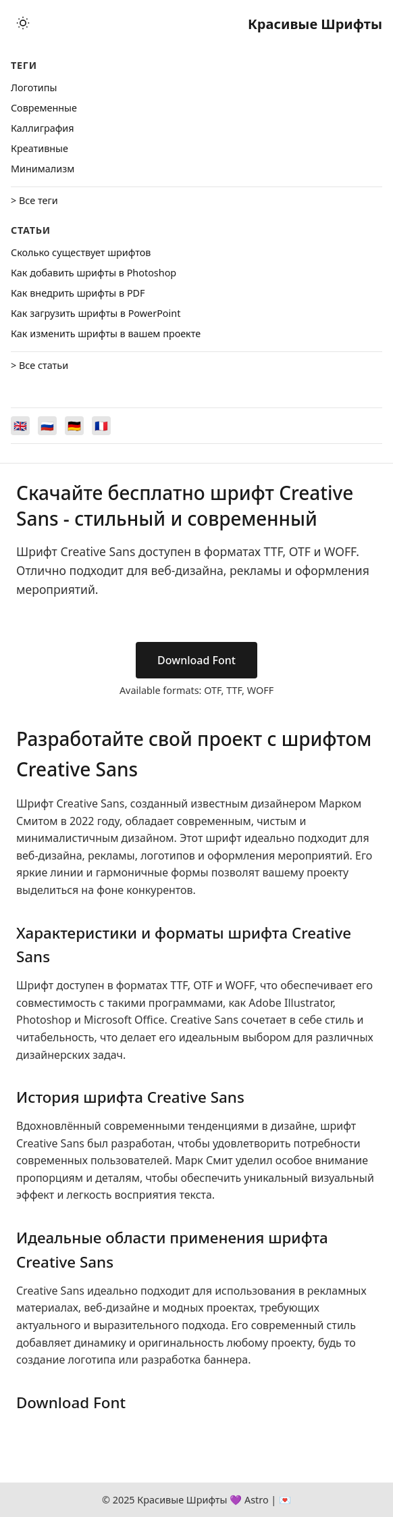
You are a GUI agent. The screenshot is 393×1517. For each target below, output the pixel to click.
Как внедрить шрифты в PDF (78, 293)
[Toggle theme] (23, 24)
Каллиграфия (42, 128)
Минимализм (42, 168)
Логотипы (34, 87)
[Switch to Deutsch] (74, 425)
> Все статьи (39, 365)
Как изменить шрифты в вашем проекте (106, 333)
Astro (256, 1499)
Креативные (39, 148)
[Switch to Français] (101, 425)
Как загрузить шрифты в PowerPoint (95, 313)
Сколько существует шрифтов (81, 252)
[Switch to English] (20, 425)
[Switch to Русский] (47, 425)
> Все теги (34, 200)
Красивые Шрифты (315, 24)
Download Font (196, 660)
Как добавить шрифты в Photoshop (93, 272)
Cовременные (44, 107)
